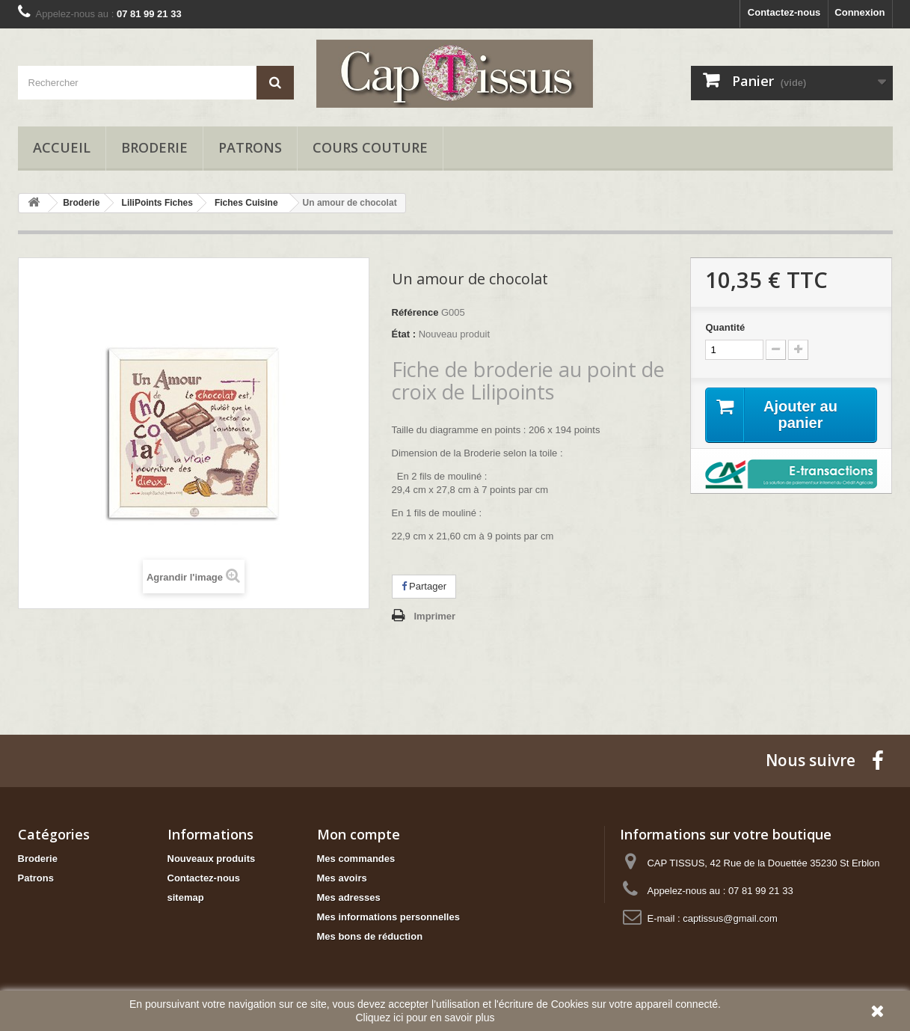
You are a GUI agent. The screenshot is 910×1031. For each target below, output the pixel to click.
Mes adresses (349, 897)
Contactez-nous (784, 12)
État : (404, 334)
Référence (415, 312)
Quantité (725, 327)
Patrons (250, 147)
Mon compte (358, 834)
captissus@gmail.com (730, 918)
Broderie (154, 147)
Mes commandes (356, 858)
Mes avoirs (342, 878)
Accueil (61, 147)
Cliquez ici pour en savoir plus (425, 1018)
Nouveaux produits (211, 858)
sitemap (185, 897)
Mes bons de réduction (370, 936)
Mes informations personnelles (388, 917)
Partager (424, 586)
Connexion (859, 12)
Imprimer (435, 616)
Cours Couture (370, 147)
